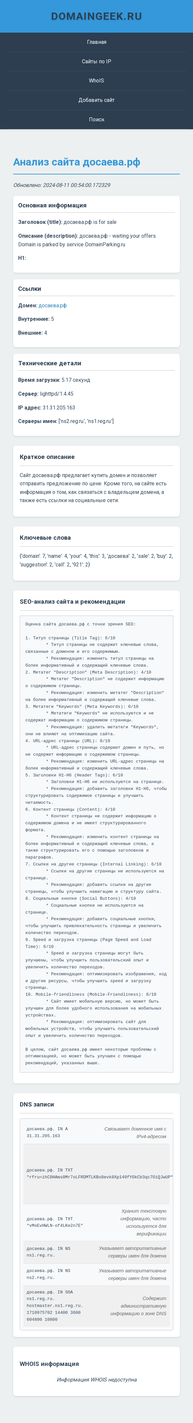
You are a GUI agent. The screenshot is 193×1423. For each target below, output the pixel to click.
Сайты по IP (96, 61)
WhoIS (96, 80)
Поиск (96, 119)
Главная (96, 42)
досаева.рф (53, 305)
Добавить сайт (96, 100)
